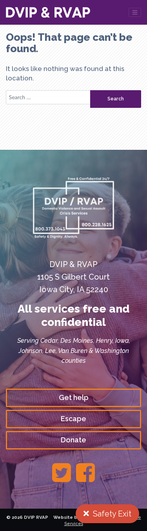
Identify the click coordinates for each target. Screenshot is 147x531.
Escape (73, 419)
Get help (74, 397)
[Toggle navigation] (135, 12)
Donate (73, 440)
